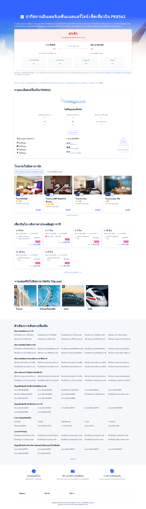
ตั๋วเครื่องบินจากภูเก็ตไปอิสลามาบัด (95, 353)
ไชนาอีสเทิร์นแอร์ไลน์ (44, 426)
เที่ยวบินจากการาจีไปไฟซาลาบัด (95, 339)
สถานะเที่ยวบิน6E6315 (92, 390)
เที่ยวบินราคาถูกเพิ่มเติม (73, 272)
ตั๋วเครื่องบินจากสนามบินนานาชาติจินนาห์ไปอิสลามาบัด (26, 366)
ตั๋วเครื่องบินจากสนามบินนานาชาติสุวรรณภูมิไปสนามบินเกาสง (120, 394)
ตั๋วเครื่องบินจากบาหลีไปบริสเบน (95, 394)
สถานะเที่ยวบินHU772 (68, 408)
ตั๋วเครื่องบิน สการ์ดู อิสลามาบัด (94, 435)
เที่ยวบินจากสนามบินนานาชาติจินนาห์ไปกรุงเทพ (96, 366)
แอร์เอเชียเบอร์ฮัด (113, 426)
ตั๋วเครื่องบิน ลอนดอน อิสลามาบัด (71, 435)
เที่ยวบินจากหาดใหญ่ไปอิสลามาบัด (48, 348)
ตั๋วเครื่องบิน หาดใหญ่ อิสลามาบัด (71, 439)
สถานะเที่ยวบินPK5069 (21, 453)
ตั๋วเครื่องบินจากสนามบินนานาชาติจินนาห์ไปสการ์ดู (73, 366)
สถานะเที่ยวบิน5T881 (114, 390)
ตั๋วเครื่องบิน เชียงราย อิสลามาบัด (118, 439)
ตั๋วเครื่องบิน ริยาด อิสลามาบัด (47, 439)
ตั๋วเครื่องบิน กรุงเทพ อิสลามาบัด (118, 435)
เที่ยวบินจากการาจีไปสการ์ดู (46, 339)
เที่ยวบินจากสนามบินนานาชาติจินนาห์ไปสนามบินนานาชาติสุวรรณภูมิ (96, 362)
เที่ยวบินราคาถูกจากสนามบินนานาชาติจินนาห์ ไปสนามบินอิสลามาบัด (120, 362)
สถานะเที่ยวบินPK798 (91, 449)
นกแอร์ (87, 421)
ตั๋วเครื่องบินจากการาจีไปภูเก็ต (47, 335)
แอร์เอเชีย (17, 421)
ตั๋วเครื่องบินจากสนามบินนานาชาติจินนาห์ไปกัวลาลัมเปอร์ (49, 366)
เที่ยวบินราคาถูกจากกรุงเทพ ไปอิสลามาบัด (120, 348)
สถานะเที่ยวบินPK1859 (115, 408)
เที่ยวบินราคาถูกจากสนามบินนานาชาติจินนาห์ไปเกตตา (120, 366)
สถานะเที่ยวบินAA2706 (45, 390)
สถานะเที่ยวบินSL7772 (21, 398)
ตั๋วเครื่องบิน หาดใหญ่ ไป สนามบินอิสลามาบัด (96, 380)
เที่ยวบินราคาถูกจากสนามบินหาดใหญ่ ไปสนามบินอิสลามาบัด (49, 376)
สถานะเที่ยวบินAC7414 (92, 408)
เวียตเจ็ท (40, 421)
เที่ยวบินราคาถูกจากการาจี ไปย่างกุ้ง (119, 339)
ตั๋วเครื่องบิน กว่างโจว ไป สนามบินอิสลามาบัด (26, 380)
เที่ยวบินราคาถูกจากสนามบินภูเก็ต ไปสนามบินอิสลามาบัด (120, 376)
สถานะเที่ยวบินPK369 (115, 449)
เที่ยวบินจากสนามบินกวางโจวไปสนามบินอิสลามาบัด (73, 376)
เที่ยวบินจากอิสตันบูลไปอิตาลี (23, 394)
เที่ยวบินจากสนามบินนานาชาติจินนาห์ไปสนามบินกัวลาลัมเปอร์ (73, 362)
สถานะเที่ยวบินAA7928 (21, 390)
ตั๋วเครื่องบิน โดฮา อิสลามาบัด (94, 439)
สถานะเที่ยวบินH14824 (68, 398)
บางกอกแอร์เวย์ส (66, 426)
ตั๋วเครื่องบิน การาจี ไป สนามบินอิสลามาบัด (73, 380)
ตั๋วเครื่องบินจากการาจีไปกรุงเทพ (71, 335)
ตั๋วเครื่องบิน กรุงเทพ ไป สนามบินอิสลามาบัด (120, 380)
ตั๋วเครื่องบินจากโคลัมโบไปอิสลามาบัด (96, 348)
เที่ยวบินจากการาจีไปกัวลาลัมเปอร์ (72, 339)
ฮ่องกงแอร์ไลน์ (89, 426)
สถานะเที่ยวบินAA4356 (45, 394)
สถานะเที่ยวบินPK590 (44, 408)
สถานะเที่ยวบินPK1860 (21, 412)
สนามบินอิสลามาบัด (96, 53)
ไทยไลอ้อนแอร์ (65, 421)
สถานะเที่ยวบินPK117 (44, 453)
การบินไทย (111, 421)
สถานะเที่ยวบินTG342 (44, 412)
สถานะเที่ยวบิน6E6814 (68, 394)
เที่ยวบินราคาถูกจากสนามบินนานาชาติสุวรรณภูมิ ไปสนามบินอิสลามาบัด (96, 376)
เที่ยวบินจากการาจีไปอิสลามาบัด (115, 73)
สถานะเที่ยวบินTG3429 (21, 408)
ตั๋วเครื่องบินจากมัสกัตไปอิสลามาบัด (72, 348)
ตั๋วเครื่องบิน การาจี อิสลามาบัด (23, 439)
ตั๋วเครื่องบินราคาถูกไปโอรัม (70, 390)
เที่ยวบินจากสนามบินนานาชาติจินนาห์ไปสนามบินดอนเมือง (26, 362)
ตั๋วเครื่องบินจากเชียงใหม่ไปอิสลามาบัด (26, 348)
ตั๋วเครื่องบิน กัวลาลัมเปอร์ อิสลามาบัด (49, 435)
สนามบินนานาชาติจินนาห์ (47, 53)
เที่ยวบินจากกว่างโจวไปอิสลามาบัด (25, 353)
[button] (130, 3)
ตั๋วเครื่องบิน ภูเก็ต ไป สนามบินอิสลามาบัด (49, 380)
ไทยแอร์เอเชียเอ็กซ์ (20, 426)
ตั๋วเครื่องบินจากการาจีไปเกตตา (24, 335)
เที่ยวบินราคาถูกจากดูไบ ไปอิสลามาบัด (120, 353)
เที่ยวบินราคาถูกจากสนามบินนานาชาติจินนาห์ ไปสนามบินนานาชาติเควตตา (49, 362)
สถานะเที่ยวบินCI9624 (44, 398)
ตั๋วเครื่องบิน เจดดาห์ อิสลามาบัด (24, 435)
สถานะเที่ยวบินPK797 (44, 449)
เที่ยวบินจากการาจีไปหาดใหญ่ (117, 335)
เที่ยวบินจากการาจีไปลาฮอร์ (23, 339)
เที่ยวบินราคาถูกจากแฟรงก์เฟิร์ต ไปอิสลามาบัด (73, 353)
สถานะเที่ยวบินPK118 (67, 449)
